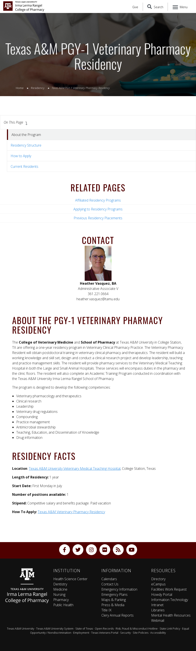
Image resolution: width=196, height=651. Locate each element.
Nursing (59, 594)
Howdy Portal (161, 594)
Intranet (157, 605)
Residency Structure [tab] (26, 145)
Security (125, 633)
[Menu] (180, 7)
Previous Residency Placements (98, 218)
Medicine (60, 589)
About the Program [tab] (26, 134)
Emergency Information (119, 589)
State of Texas (84, 628)
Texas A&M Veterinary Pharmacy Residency (71, 511)
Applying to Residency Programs (98, 209)
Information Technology (169, 599)
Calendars (109, 579)
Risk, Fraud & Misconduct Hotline (137, 628)
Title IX (106, 610)
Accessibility (158, 633)
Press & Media (112, 605)
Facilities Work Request (169, 589)
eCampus (158, 584)
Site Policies (140, 633)
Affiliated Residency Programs (98, 200)
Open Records (104, 628)
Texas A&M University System (54, 628)
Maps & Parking (113, 599)
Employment (81, 633)
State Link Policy (170, 628)
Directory (158, 579)
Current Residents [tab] (24, 166)
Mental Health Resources (171, 615)
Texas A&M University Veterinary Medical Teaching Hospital (74, 468)
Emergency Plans (114, 594)
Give (135, 7)
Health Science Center (70, 579)
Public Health (63, 605)
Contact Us (109, 584)
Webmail (157, 620)
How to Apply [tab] (21, 155)
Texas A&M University (20, 628)
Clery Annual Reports (117, 615)
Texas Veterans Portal (104, 633)
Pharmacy (61, 599)
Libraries (158, 610)
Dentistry (60, 584)
